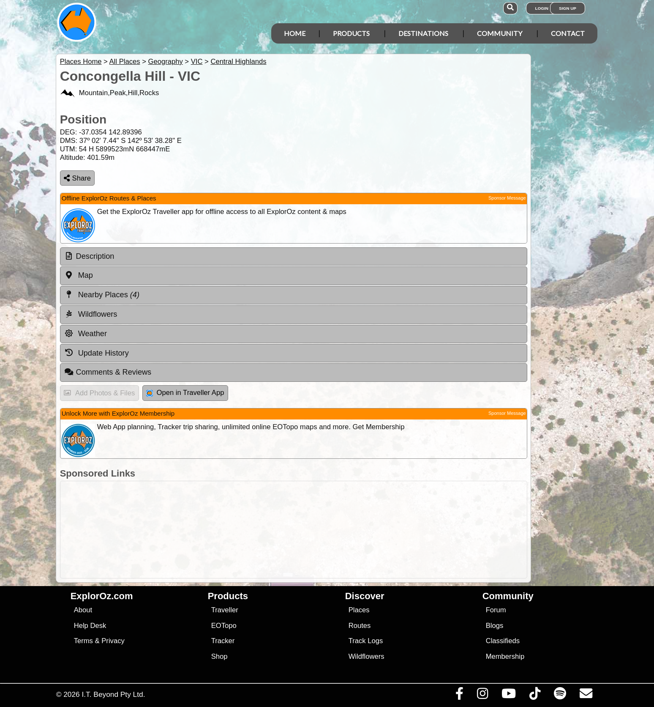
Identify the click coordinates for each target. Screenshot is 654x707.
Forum (496, 610)
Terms (83, 641)
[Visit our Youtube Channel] (508, 695)
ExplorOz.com (102, 596)
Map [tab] (78, 275)
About (83, 610)
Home (294, 33)
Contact (568, 33)
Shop (219, 656)
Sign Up (567, 8)
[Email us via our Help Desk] (585, 695)
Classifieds (503, 641)
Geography (165, 62)
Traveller (224, 610)
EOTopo (224, 626)
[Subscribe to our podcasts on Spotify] (559, 695)
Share (77, 178)
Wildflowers (366, 656)
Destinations (423, 33)
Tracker (223, 641)
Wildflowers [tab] (90, 314)
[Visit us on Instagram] (482, 695)
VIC (197, 62)
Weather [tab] (85, 333)
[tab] (293, 256)
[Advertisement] (334, 529)
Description (95, 256)
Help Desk (90, 626)
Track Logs (366, 641)
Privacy (113, 641)
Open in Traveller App (185, 393)
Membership (505, 656)
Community (499, 33)
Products (351, 33)
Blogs (495, 626)
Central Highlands (238, 62)
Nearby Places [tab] (101, 294)
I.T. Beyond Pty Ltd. (113, 694)
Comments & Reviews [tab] (107, 372)
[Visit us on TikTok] (534, 695)
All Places (124, 62)
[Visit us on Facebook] (459, 695)
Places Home (81, 62)
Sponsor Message (507, 197)
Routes (360, 626)
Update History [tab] (96, 352)
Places (359, 610)
